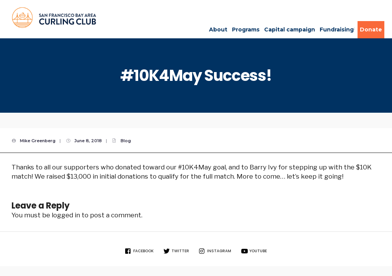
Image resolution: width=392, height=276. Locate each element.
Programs (246, 29)
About (218, 29)
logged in (66, 215)
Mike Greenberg (38, 140)
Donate (371, 29)
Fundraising (337, 29)
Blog (126, 140)
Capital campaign (289, 29)
